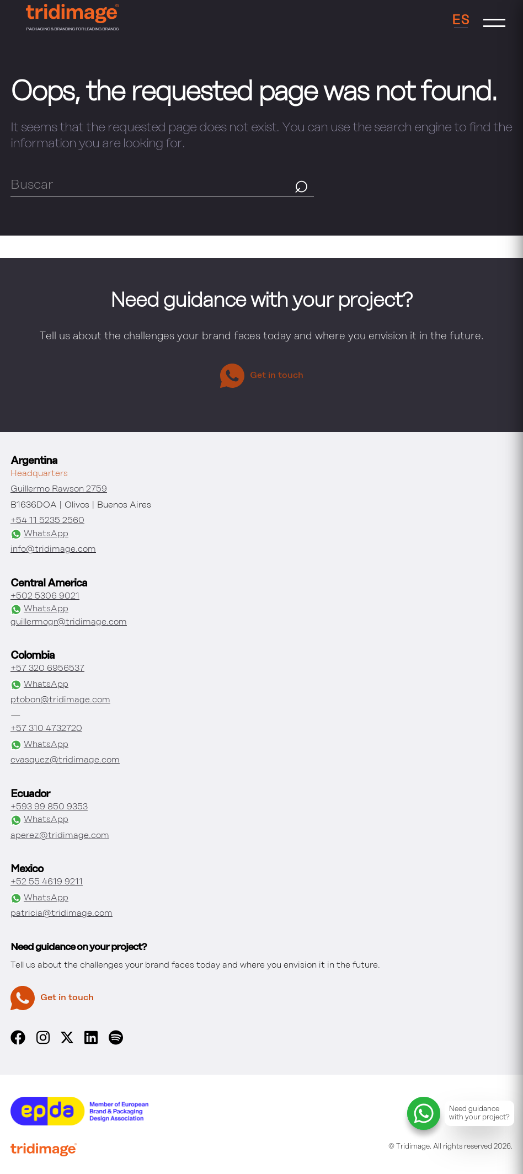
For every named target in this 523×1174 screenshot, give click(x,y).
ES (461, 20)
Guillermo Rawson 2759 (58, 489)
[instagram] (43, 1042)
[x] (67, 1041)
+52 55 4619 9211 (46, 882)
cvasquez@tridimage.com (65, 760)
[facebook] (17, 1042)
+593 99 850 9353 (49, 807)
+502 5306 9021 (44, 596)
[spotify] (116, 1042)
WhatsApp (39, 534)
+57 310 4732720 (46, 728)
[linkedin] (91, 1042)
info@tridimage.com (53, 549)
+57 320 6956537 (47, 668)
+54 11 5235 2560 (47, 520)
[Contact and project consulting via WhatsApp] (460, 1113)
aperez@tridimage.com (59, 835)
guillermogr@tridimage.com (68, 622)
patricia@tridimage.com (61, 913)
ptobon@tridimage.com (60, 700)
